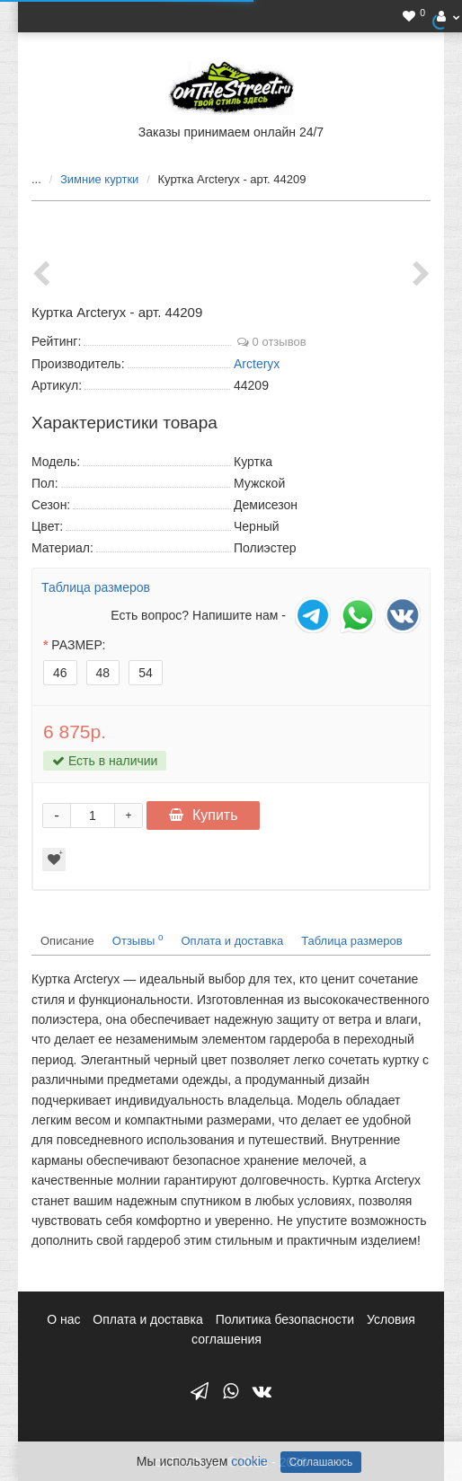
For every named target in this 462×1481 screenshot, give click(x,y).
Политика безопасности (285, 1319)
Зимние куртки (99, 179)
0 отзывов (272, 341)
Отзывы (138, 940)
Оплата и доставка (233, 941)
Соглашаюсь (321, 1462)
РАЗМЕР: (78, 645)
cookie (249, 1461)
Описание (67, 941)
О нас (63, 1319)
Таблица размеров (95, 587)
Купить (203, 815)
